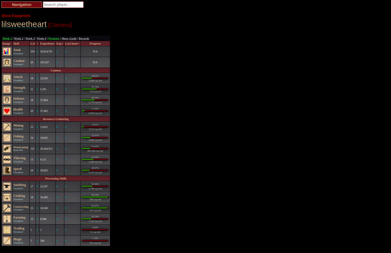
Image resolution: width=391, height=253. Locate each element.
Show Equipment (15, 16)
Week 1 (7, 38)
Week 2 (18, 38)
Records (84, 38)
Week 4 (41, 38)
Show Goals (69, 38)
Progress (53, 38)
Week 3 (30, 38)
